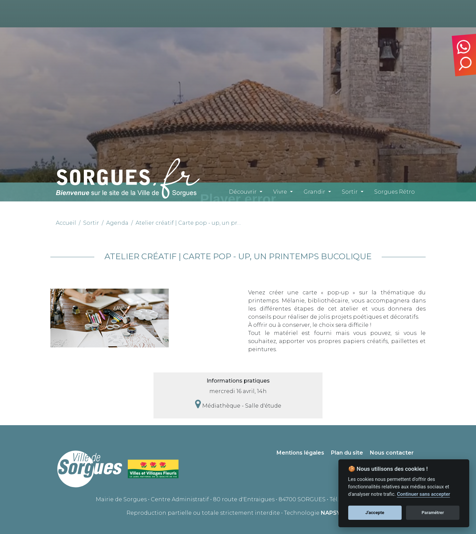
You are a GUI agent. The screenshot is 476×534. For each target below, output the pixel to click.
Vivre (280, 192)
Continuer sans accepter (423, 494)
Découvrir (243, 192)
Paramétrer (433, 512)
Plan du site (347, 453)
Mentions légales (300, 453)
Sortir (350, 192)
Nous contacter (392, 453)
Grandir (314, 192)
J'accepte (374, 512)
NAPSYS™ (335, 513)
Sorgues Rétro (394, 192)
